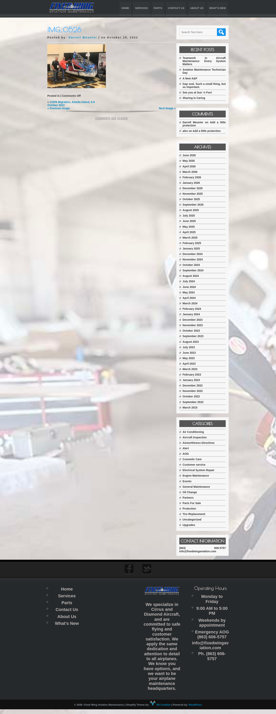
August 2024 (194, 275)
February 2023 (195, 374)
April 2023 (192, 363)
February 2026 (195, 177)
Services (141, 8)
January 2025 (194, 248)
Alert (189, 448)
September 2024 (196, 270)
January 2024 (194, 314)
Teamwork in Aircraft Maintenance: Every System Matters (206, 61)
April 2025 (192, 232)
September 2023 (196, 336)
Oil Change (193, 492)
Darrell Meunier (82, 37)
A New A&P (193, 78)
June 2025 (192, 221)
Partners (191, 497)
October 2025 (194, 199)
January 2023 (194, 380)
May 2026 (192, 160)
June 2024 (192, 287)
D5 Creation (160, 709)
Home (125, 8)
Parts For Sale (195, 503)
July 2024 (192, 281)
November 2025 (196, 193)
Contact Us (176, 8)
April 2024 (192, 297)
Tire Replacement (197, 514)
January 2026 (194, 182)
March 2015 (193, 407)
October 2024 (194, 264)
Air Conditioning (196, 431)
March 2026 (193, 171)
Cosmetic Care (195, 459)
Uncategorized (195, 519)
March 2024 (193, 303)
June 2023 (192, 352)
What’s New (217, 8)
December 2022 (196, 385)
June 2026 (192, 155)
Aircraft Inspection (198, 437)
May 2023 (192, 358)
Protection (192, 508)
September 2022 (196, 402)
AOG (189, 453)
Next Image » (165, 108)
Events (190, 481)
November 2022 (196, 391)
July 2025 (192, 215)
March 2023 (193, 369)
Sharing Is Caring (197, 97)
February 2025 (195, 243)
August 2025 (194, 210)
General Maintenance (199, 486)
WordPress (195, 709)
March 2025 (193, 237)
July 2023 (192, 347)
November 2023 (196, 325)
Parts (158, 8)
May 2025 (192, 226)
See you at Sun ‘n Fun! (200, 92)
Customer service (197, 464)
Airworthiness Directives (202, 442)
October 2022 (194, 396)
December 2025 (196, 188)
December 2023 (196, 319)
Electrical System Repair (202, 470)
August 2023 (194, 341)
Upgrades (192, 525)
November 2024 (196, 259)
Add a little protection (210, 130)
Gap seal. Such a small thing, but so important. (206, 85)
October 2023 (194, 330)
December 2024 (196, 254)
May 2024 (192, 292)
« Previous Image (58, 108)
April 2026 (192, 166)
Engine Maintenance (199, 475)
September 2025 (196, 204)
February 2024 (195, 308)
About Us (196, 8)
